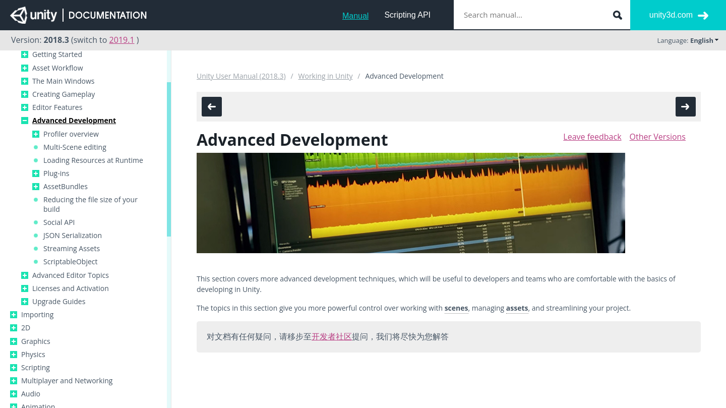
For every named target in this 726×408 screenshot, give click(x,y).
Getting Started (57, 54)
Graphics (35, 341)
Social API (59, 222)
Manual (355, 16)
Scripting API (407, 15)
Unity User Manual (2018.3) (241, 76)
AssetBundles (65, 186)
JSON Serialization (72, 235)
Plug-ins (56, 173)
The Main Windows (63, 81)
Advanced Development (74, 120)
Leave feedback (592, 136)
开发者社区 (332, 336)
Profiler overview (71, 134)
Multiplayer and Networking (66, 380)
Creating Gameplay (63, 94)
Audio (30, 393)
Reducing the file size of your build (90, 204)
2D (25, 327)
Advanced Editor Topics (70, 275)
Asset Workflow (57, 68)
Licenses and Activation (70, 288)
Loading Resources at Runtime (93, 160)
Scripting (35, 367)
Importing (37, 314)
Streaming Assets (71, 248)
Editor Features (57, 107)
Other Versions (658, 136)
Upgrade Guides (58, 301)
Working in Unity (325, 76)
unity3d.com (671, 15)
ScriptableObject (70, 261)
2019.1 (122, 39)
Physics (33, 354)
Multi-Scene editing (74, 147)
